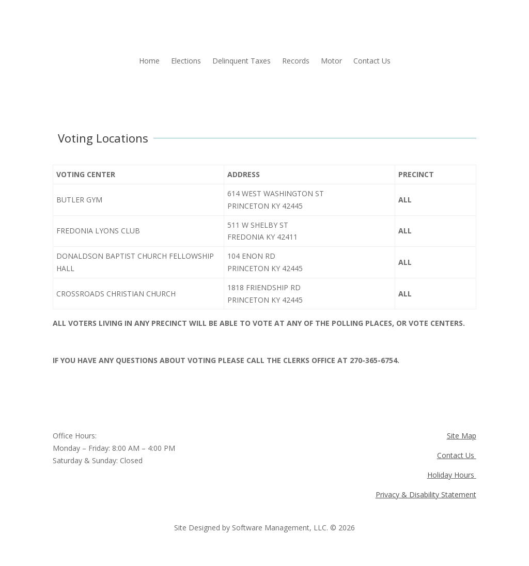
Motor (331, 61)
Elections (186, 61)
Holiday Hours (450, 475)
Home (149, 61)
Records (295, 61)
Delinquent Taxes (241, 61)
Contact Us (372, 61)
